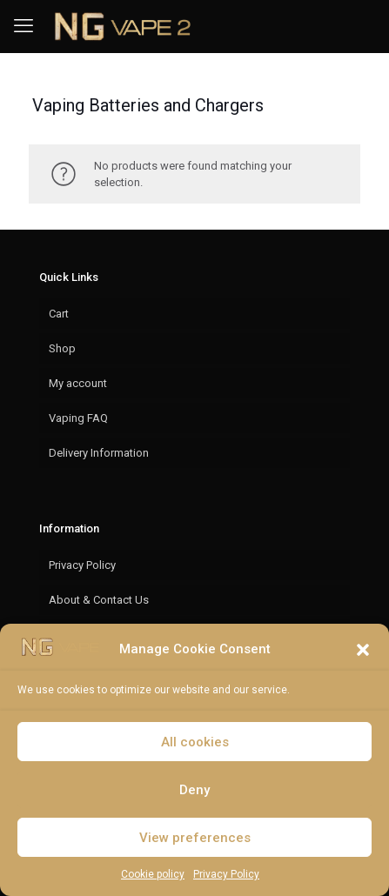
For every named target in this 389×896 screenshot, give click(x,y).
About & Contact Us (99, 599)
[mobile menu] (23, 26)
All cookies (195, 742)
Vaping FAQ (78, 418)
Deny (194, 790)
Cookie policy (152, 874)
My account (78, 383)
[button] (363, 650)
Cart (59, 313)
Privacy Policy (226, 874)
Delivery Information (99, 452)
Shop (62, 348)
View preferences (195, 838)
